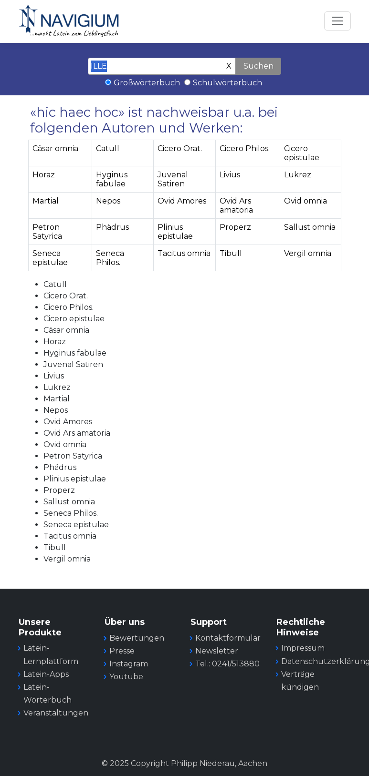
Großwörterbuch (147, 82)
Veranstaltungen (55, 712)
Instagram (128, 663)
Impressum (303, 648)
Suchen (258, 66)
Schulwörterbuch (227, 82)
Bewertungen (136, 638)
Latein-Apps (46, 674)
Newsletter (216, 650)
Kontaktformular (228, 638)
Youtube (126, 676)
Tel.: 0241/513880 (227, 663)
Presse (122, 650)
